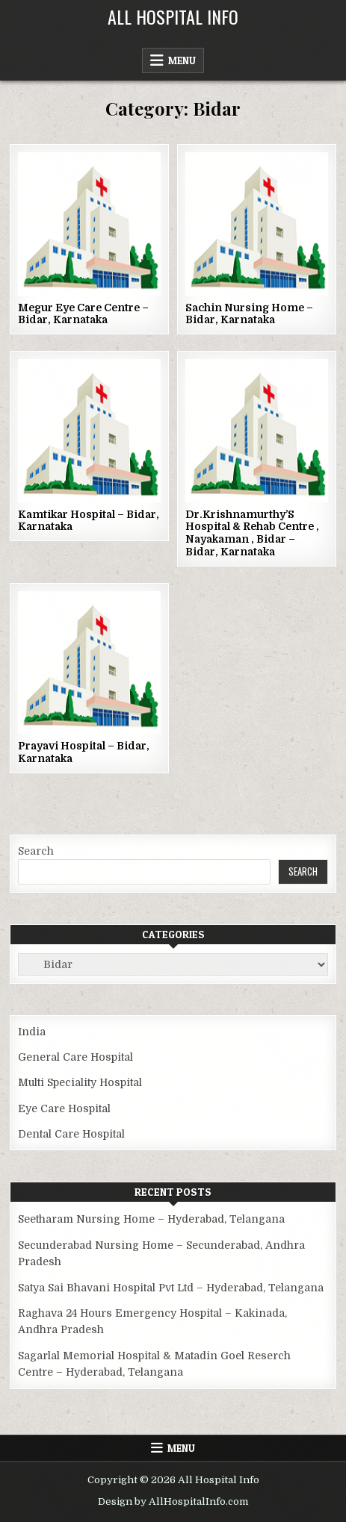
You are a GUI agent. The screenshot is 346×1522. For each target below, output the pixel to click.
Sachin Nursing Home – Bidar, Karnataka (249, 314)
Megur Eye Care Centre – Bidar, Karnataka (83, 314)
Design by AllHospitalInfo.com (173, 1501)
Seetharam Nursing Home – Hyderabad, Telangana (151, 1219)
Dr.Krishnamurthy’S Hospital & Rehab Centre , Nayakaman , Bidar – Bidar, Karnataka (252, 533)
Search (36, 851)
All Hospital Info (173, 16)
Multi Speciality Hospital (80, 1082)
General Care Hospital (75, 1057)
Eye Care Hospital (64, 1108)
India (32, 1032)
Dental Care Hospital (71, 1134)
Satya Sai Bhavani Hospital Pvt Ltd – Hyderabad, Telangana (171, 1288)
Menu (182, 60)
